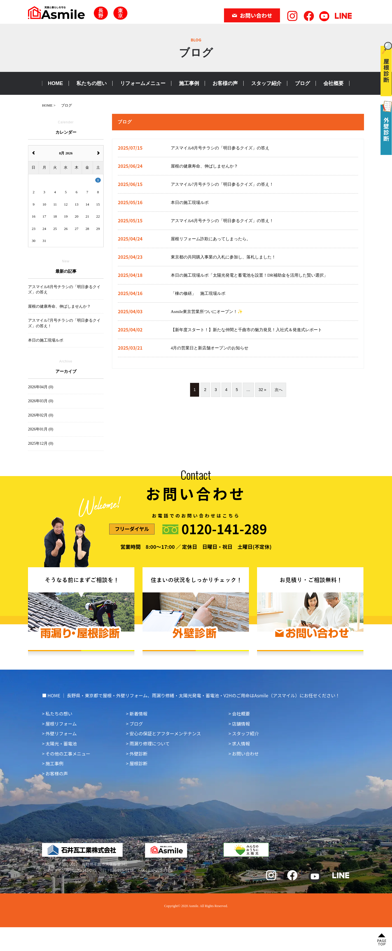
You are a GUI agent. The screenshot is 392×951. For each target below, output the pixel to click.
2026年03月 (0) (40, 401)
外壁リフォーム (61, 733)
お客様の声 (225, 83)
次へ (279, 389)
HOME (55, 83)
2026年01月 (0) (40, 429)
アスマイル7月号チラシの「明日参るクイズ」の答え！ (64, 323)
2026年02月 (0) (40, 415)
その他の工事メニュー (67, 753)
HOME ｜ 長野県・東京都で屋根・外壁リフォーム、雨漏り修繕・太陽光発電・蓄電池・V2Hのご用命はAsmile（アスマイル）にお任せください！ (194, 695)
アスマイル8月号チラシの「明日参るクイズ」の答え (64, 290)
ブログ (302, 83)
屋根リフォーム (61, 723)
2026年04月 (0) (40, 387)
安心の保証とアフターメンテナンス (165, 733)
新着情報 (138, 713)
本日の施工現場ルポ (45, 340)
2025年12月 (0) (40, 443)
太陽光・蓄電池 (61, 743)
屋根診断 (138, 763)
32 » (262, 389)
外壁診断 (138, 753)
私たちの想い (91, 83)
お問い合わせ (245, 753)
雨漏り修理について (149, 743)
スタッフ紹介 (266, 83)
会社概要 (333, 83)
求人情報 (241, 743)
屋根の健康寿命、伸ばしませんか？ (59, 306)
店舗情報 (241, 723)
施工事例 (189, 83)
